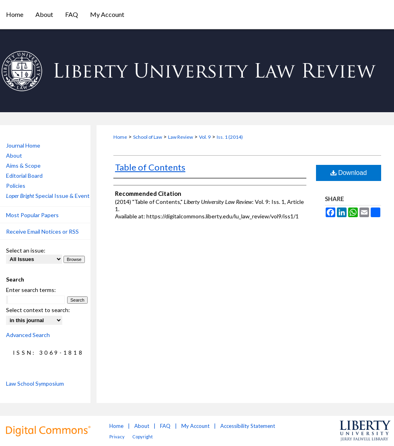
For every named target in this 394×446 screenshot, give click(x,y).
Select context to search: (38, 309)
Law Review (180, 137)
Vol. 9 (205, 137)
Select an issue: (25, 250)
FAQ (165, 426)
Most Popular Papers (32, 215)
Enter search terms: (31, 289)
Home (120, 137)
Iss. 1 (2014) (230, 137)
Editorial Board (24, 175)
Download (348, 172)
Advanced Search (28, 334)
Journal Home (23, 145)
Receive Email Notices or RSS (42, 231)
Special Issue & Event (48, 195)
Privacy (117, 436)
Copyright (142, 436)
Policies (15, 185)
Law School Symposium (35, 383)
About (14, 155)
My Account (195, 426)
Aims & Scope (23, 165)
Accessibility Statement (247, 426)
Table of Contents (150, 167)
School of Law (147, 137)
